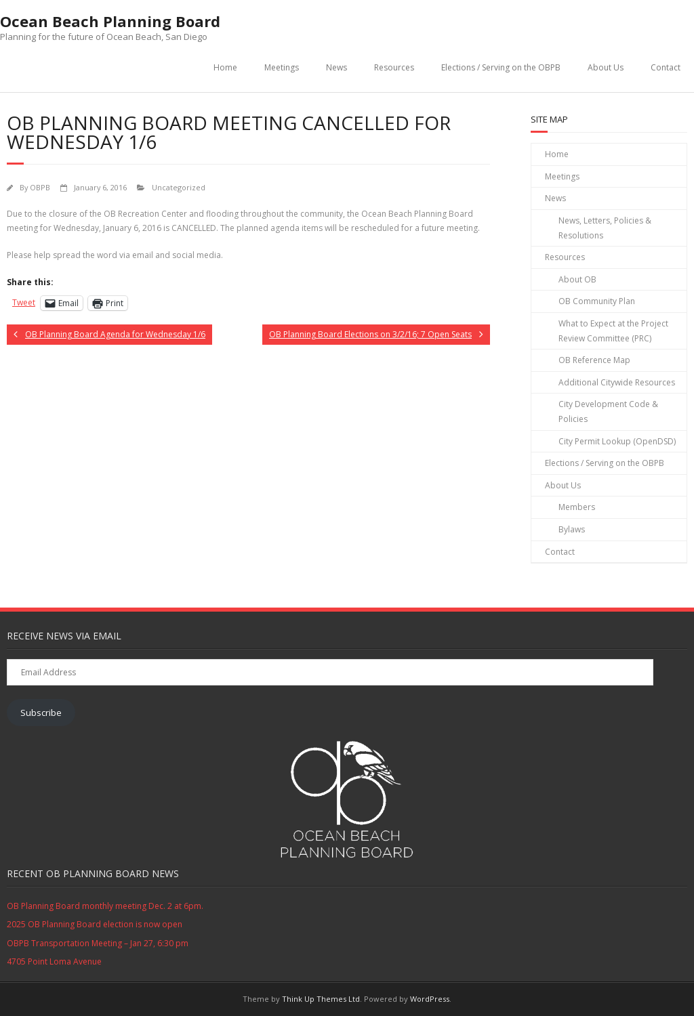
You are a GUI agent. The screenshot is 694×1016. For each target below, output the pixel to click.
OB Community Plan (596, 301)
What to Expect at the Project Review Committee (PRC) (613, 331)
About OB (577, 279)
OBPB (40, 187)
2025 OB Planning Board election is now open (94, 924)
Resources (394, 67)
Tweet (23, 302)
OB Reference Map (594, 360)
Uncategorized (178, 187)
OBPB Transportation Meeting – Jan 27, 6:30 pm (97, 943)
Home (225, 67)
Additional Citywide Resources (616, 382)
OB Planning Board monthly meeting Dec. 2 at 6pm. (105, 906)
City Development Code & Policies (608, 411)
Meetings (281, 67)
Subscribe (41, 712)
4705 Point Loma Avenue (54, 961)
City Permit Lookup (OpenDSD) (617, 441)
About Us (606, 67)
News (336, 67)
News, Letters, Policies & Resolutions (604, 228)
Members (576, 507)
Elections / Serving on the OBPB (500, 67)
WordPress (429, 999)
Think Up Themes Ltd (321, 999)
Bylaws (571, 529)
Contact (665, 67)
